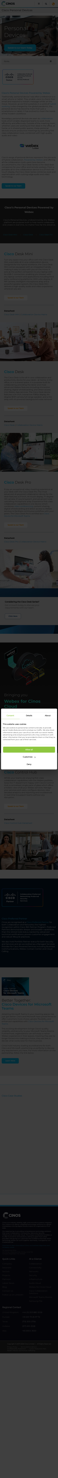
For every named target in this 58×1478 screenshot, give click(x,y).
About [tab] (48, 715)
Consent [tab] (10, 715)
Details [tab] (29, 715)
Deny (29, 764)
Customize (29, 757)
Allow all (29, 749)
